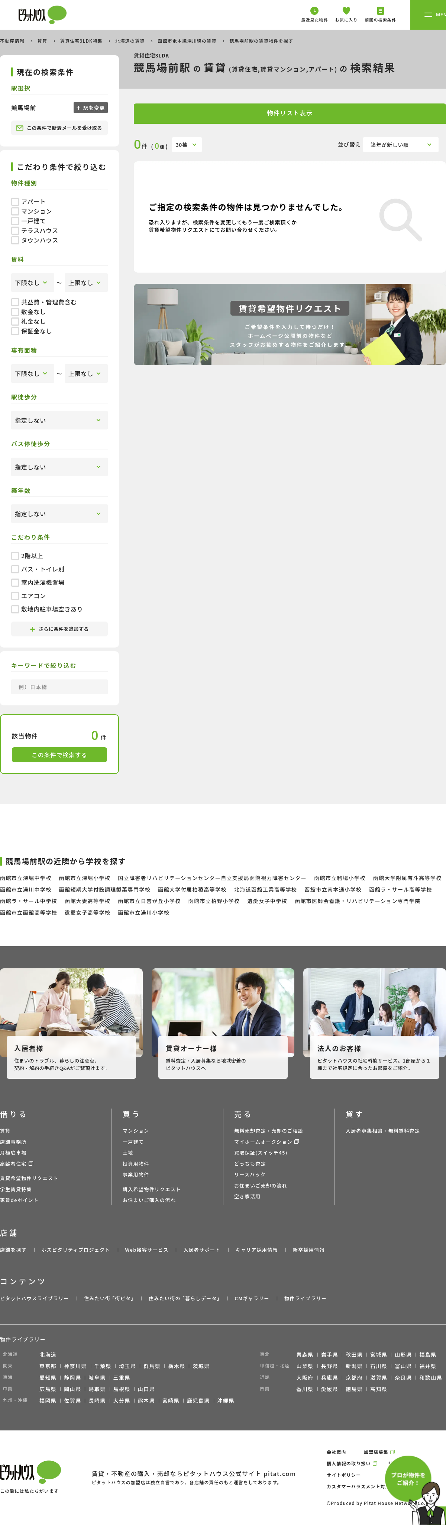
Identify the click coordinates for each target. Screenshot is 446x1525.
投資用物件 (136, 1163)
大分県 (121, 1400)
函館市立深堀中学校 (26, 878)
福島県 (427, 1354)
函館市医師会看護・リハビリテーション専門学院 (358, 901)
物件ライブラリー (305, 1298)
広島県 (47, 1389)
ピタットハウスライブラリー (34, 1298)
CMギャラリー (252, 1298)
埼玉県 (127, 1366)
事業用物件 (136, 1174)
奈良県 (403, 1377)
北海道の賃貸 (130, 40)
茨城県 (201, 1366)
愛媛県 (329, 1389)
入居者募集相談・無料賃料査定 (383, 1130)
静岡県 (72, 1377)
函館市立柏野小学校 (214, 901)
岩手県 (329, 1354)
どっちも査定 (250, 1163)
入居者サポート (201, 1249)
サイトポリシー (344, 1475)
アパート (28, 201)
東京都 (47, 1366)
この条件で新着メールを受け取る (59, 128)
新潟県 (354, 1366)
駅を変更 (93, 107)
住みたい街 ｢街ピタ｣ (109, 1298)
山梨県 (305, 1366)
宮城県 (378, 1354)
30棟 (182, 144)
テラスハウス (34, 230)
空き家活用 (247, 1196)
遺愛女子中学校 (267, 901)
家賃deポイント (19, 1199)
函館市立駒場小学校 (340, 878)
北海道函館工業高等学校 (265, 889)
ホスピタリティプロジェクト (75, 1249)
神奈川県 (75, 1366)
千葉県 (103, 1366)
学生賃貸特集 (16, 1189)
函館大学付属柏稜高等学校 (192, 889)
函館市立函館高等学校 (28, 912)
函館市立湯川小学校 (143, 912)
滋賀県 (378, 1377)
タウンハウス (34, 239)
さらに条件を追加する (59, 628)
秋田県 (354, 1354)
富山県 (403, 1366)
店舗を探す (13, 1249)
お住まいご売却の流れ (260, 1185)
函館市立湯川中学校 (26, 889)
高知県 (378, 1389)
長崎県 (97, 1400)
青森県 (305, 1354)
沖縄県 (226, 1400)
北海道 (47, 1354)
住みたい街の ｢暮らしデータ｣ (184, 1298)
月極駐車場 (13, 1152)
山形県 (403, 1354)
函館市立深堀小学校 (85, 878)
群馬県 (152, 1366)
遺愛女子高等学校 (87, 912)
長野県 (329, 1366)
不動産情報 (13, 40)
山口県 (146, 1389)
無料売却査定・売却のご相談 (268, 1130)
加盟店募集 (376, 1452)
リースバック (250, 1174)
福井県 (427, 1366)
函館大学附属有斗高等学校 (407, 878)
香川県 (305, 1389)
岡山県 (72, 1389)
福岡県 (47, 1400)
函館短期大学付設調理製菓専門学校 (105, 889)
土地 (128, 1152)
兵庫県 (329, 1377)
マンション (31, 211)
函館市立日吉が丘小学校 (149, 901)
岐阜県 (97, 1377)
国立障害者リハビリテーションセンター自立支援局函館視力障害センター (212, 878)
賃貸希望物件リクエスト (29, 1178)
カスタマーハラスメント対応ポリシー (368, 1486)
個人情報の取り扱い (349, 1463)
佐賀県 (72, 1400)
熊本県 (146, 1400)
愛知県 (47, 1377)
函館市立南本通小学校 (333, 889)
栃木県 (176, 1366)
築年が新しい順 (390, 144)
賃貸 (43, 40)
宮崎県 (171, 1400)
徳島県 (354, 1389)
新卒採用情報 (309, 1249)
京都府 (354, 1377)
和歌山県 (430, 1377)
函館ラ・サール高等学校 (400, 889)
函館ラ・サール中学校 (28, 901)
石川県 (378, 1366)
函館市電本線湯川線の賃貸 (188, 40)
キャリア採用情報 (256, 1249)
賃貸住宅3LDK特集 (82, 40)
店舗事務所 (13, 1141)
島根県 (121, 1389)
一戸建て (28, 220)
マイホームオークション (263, 1141)
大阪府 (305, 1377)
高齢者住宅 (13, 1163)
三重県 (121, 1377)
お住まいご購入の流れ (149, 1199)
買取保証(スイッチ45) (261, 1152)
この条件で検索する (59, 754)
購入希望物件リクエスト (152, 1189)
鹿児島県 (198, 1400)
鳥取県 (97, 1389)
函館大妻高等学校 (87, 901)
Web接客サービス (147, 1249)
